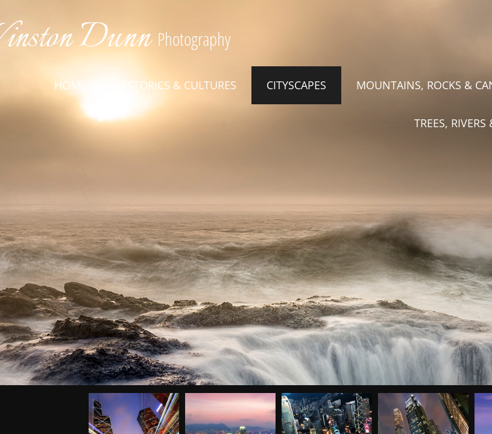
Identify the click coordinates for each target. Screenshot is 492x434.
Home (70, 85)
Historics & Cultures (176, 85)
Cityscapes (296, 85)
